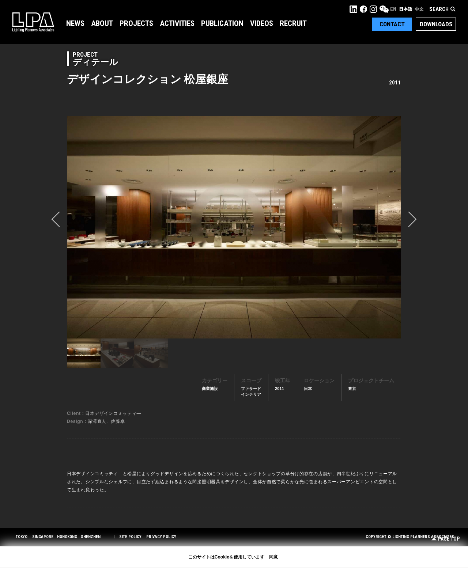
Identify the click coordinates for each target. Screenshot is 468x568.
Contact (392, 24)
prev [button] (59, 219)
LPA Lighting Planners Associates (33, 22)
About (102, 23)
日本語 (405, 9)
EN (393, 9)
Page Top (445, 539)
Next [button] (408, 219)
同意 (273, 557)
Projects (136, 23)
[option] (234, 227)
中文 (419, 9)
